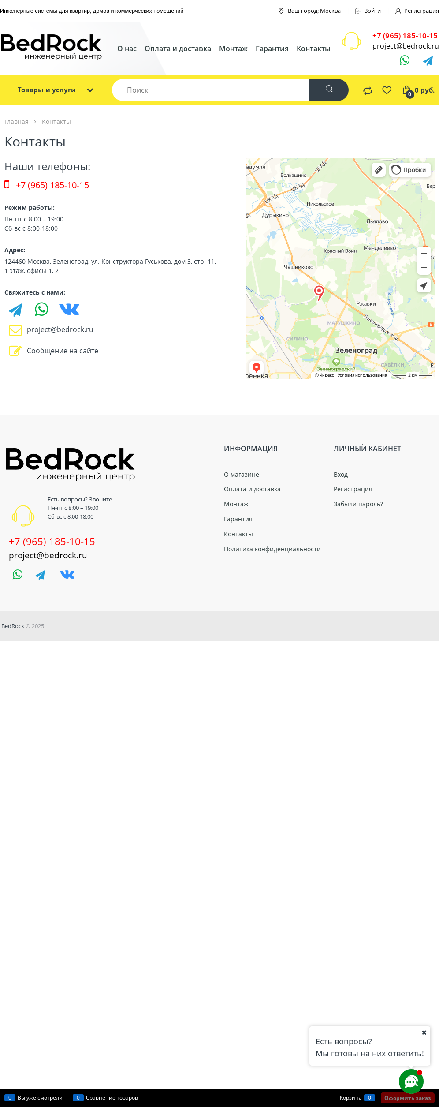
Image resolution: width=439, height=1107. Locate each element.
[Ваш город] (424, 1032)
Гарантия (272, 48)
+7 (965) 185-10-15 (46, 185)
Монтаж (233, 48)
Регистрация (417, 11)
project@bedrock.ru (405, 46)
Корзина (351, 1097)
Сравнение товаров (112, 1097)
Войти (368, 11)
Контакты (314, 48)
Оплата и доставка (178, 48)
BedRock (12, 626)
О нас (127, 48)
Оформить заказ (407, 1098)
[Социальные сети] (411, 1081)
